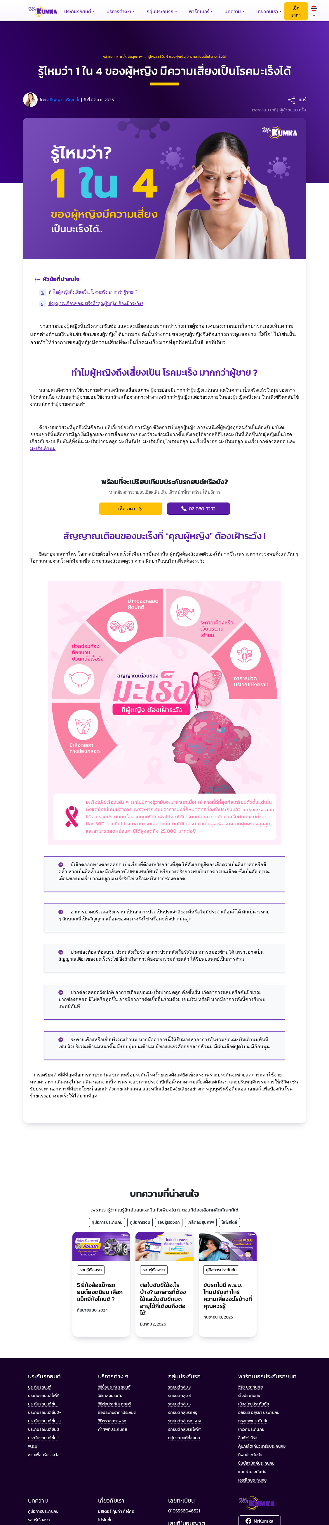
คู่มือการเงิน (140, 1222)
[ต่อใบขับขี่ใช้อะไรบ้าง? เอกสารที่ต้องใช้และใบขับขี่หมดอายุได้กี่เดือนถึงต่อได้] (164, 1245)
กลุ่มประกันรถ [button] (160, 11)
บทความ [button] (232, 11)
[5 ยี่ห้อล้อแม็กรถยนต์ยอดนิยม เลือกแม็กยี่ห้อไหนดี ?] (101, 1245)
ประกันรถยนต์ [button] (77, 11)
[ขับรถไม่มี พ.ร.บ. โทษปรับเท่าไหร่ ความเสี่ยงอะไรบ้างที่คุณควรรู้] (228, 1245)
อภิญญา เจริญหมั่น (63, 100)
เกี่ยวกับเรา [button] (267, 11)
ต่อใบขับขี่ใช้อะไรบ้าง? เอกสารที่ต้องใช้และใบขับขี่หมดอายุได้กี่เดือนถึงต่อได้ (163, 1299)
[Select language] (314, 11)
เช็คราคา (296, 11)
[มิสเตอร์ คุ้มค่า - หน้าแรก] (42, 11)
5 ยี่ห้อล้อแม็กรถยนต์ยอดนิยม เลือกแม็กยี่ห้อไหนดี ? (100, 1292)
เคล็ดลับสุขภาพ (200, 1222)
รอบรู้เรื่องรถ (169, 1222)
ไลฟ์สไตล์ (229, 1222)
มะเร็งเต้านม (43, 448)
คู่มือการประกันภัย (107, 1222)
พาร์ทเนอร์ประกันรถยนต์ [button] (267, 1376)
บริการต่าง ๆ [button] (119, 11)
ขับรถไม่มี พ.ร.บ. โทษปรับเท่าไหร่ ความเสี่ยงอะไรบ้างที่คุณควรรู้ (227, 1295)
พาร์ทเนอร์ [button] (199, 11)
